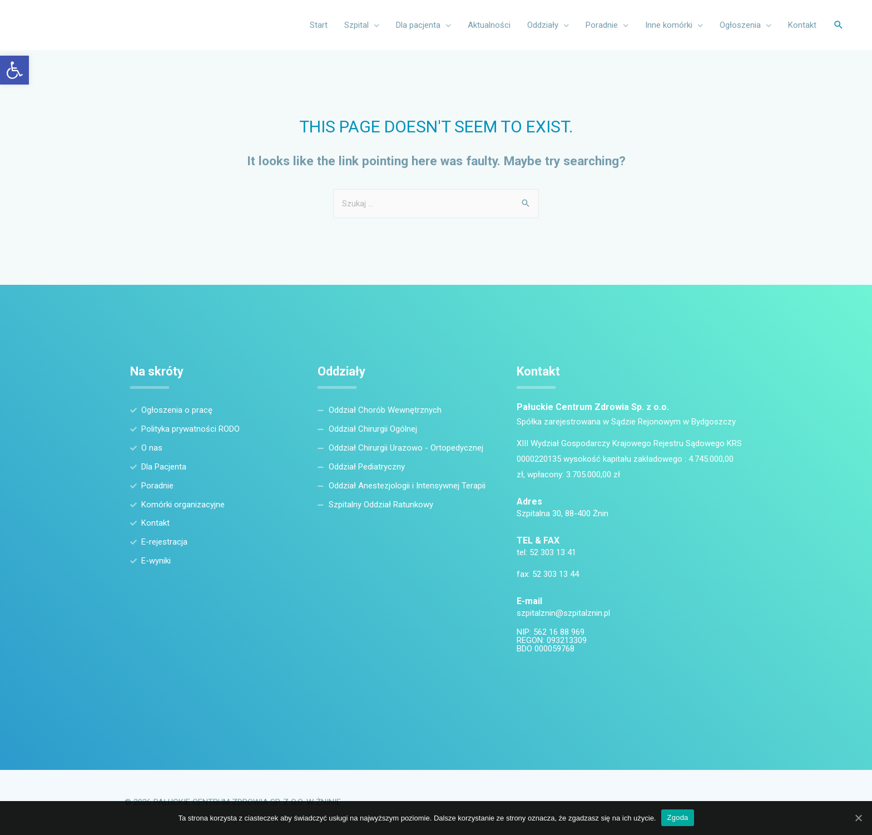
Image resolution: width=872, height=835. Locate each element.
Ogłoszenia (740, 25)
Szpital (356, 25)
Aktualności (489, 25)
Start (319, 25)
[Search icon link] (838, 25)
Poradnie (602, 25)
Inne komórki (668, 25)
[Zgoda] (858, 817)
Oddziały (542, 25)
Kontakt (802, 25)
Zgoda (677, 817)
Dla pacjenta (418, 25)
